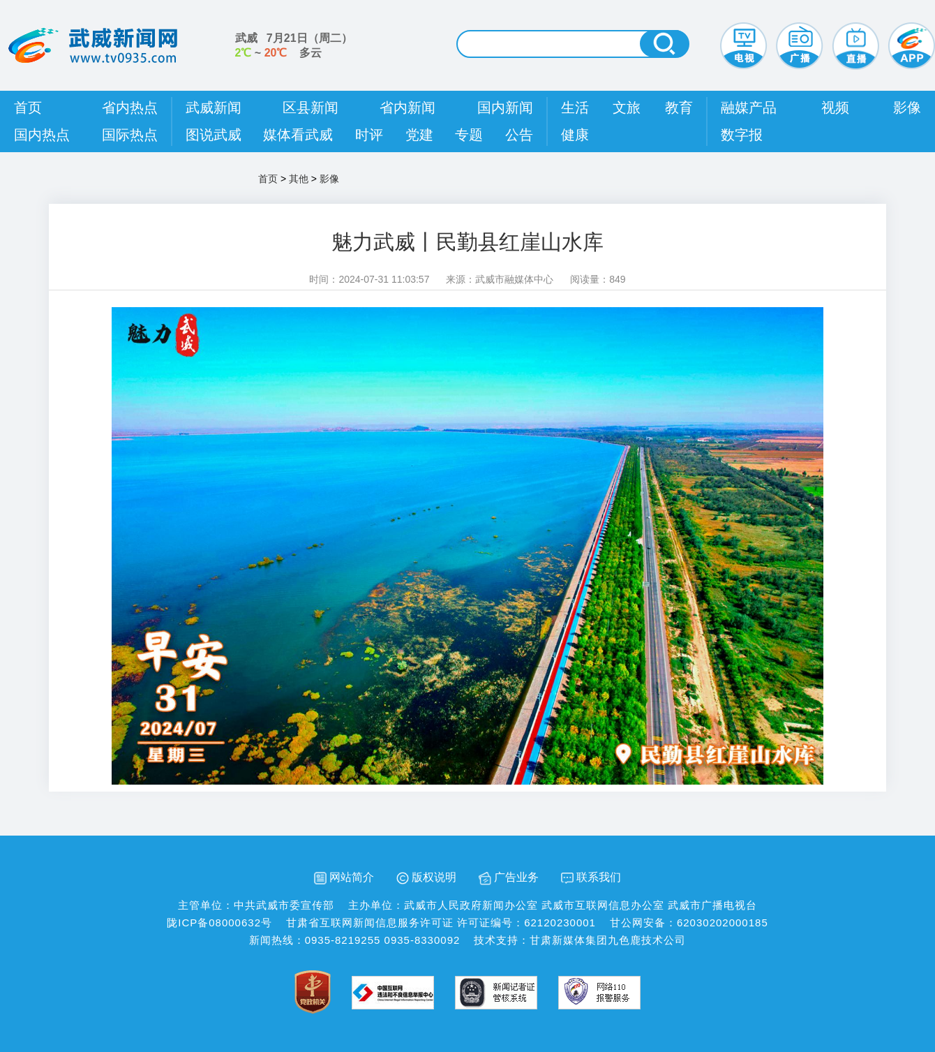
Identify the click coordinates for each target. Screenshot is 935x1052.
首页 (28, 107)
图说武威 (213, 134)
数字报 (742, 134)
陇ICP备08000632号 (219, 922)
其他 (298, 178)
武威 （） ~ (293, 45)
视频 (835, 107)
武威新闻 (213, 107)
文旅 (627, 107)
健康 (575, 134)
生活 (575, 107)
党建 (419, 134)
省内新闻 (407, 107)
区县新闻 (310, 107)
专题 (469, 134)
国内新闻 (505, 107)
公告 (519, 134)
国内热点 (42, 134)
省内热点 (130, 107)
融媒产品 (749, 107)
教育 (679, 107)
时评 (369, 134)
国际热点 (130, 134)
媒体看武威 (298, 134)
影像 (907, 107)
